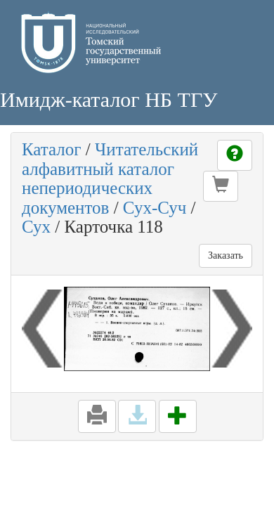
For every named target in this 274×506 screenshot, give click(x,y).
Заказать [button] (225, 255)
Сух (36, 226)
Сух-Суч (155, 207)
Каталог (51, 149)
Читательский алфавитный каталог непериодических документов (110, 178)
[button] (220, 186)
